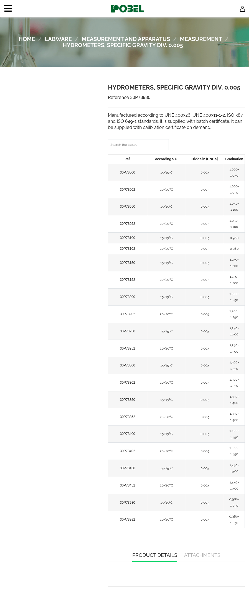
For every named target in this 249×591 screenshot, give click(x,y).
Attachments (202, 555)
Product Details (154, 555)
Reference (118, 97)
